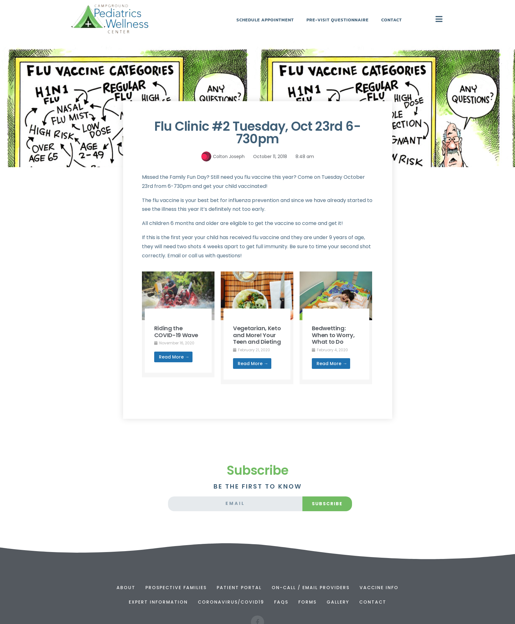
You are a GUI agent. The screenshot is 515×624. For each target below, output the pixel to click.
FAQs (281, 602)
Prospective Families (176, 587)
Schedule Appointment (265, 20)
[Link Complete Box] (178, 324)
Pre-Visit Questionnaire (337, 20)
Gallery (338, 602)
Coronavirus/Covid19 (231, 602)
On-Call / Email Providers (311, 587)
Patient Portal (239, 587)
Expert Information (158, 602)
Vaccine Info (379, 587)
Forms (307, 602)
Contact (391, 20)
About (126, 587)
